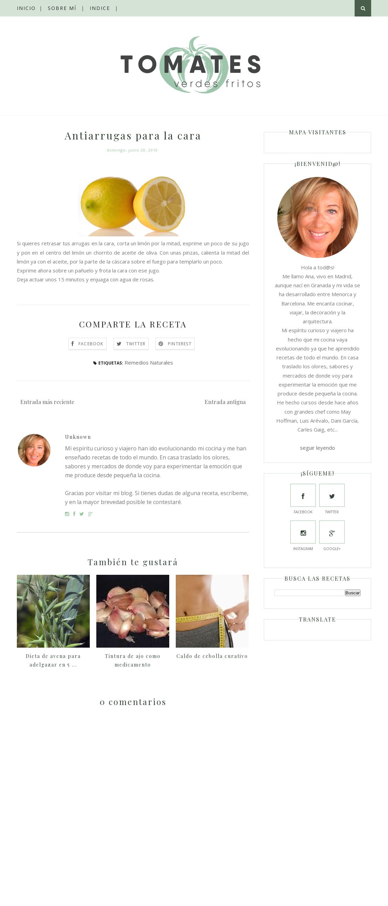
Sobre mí (62, 8)
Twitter (136, 344)
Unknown (78, 437)
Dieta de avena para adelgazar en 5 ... (53, 660)
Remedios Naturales (149, 362)
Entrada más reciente (47, 401)
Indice (100, 8)
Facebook (91, 344)
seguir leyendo (317, 447)
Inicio (26, 8)
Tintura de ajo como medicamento (133, 660)
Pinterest (180, 344)
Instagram (303, 536)
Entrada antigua (225, 401)
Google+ (332, 536)
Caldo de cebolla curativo (212, 656)
